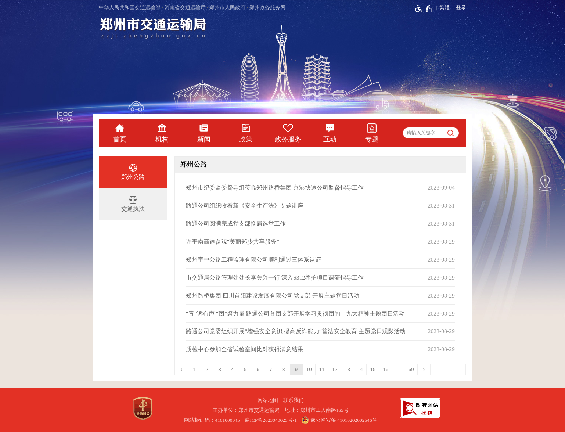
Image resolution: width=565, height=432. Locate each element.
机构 (162, 139)
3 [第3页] (219, 369)
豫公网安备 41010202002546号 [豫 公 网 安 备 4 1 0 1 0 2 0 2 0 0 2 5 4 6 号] (339, 420)
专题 (371, 139)
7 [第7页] (270, 369)
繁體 (444, 7)
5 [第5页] (245, 369)
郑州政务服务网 (267, 7)
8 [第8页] (283, 369)
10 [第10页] (309, 369)
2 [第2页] (207, 369)
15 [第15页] (373, 369)
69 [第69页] (411, 369)
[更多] (398, 369)
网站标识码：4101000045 (212, 420)
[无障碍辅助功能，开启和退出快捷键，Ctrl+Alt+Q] (423, 8)
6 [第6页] (258, 369)
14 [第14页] (360, 369)
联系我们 (293, 400)
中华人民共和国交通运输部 (130, 7)
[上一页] (181, 369)
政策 (245, 139)
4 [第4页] (232, 369)
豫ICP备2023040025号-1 (271, 420)
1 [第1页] (194, 369)
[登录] (458, 7)
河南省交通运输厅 (185, 7)
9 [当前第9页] (296, 369)
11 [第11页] (322, 369)
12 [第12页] (334, 369)
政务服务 (288, 139)
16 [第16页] (385, 369)
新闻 (203, 139)
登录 (461, 7)
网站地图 (268, 400)
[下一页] (424, 369)
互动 (330, 139)
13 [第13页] (347, 369)
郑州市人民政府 (227, 7)
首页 (119, 139)
